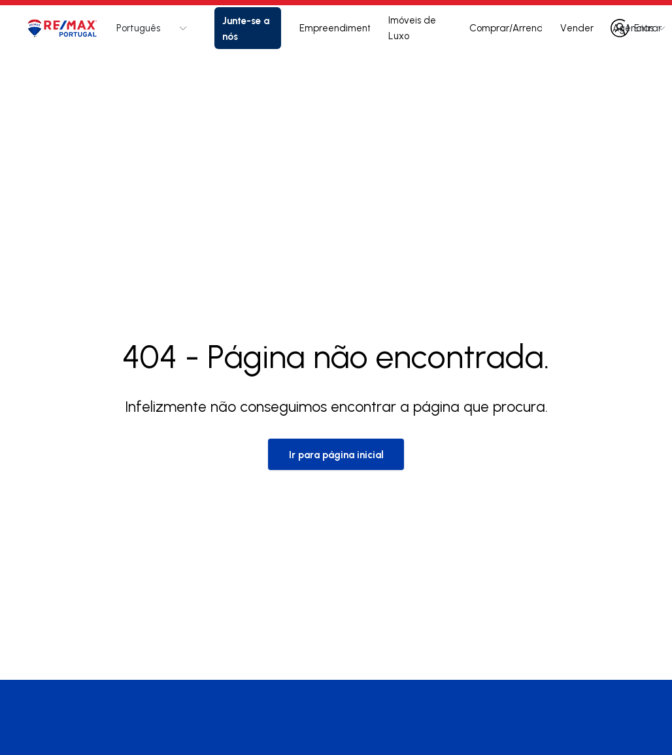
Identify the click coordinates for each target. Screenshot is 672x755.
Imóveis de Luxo (412, 28)
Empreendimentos (334, 28)
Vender (577, 28)
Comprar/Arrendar (505, 28)
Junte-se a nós (245, 28)
